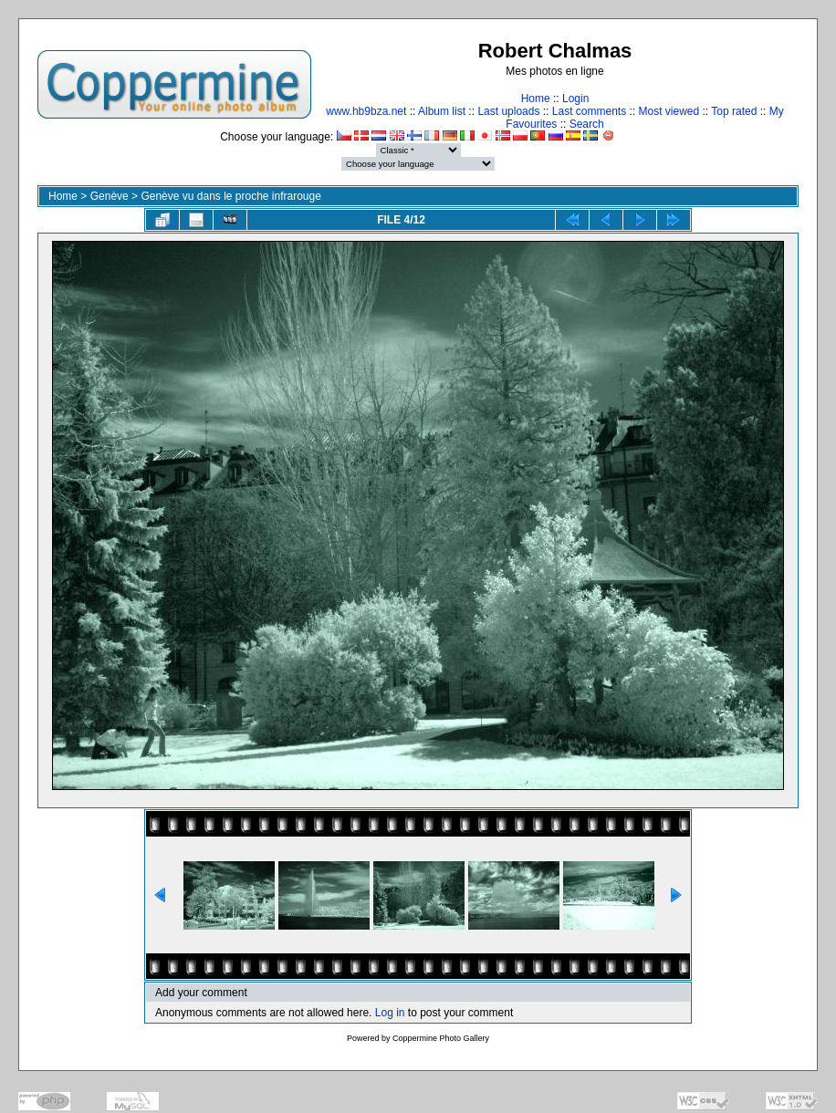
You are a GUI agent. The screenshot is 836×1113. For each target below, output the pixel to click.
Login (575, 98)
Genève (109, 196)
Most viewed (669, 111)
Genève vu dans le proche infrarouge (230, 196)
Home (535, 98)
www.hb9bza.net (366, 111)
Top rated (734, 111)
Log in (390, 1012)
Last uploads (508, 111)
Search (587, 124)
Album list (441, 111)
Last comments (589, 111)
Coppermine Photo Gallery (440, 1038)
